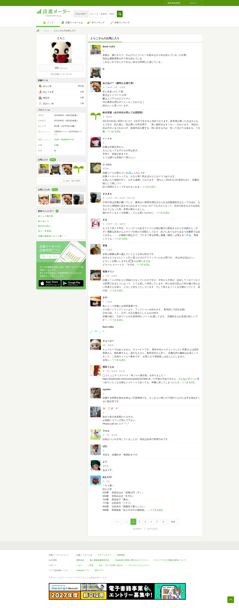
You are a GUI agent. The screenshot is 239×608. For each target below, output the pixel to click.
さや (105, 297)
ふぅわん (107, 164)
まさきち (107, 193)
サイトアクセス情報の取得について (170, 560)
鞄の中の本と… (45, 226)
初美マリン (108, 271)
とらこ (46, 30)
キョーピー (108, 341)
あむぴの (107, 477)
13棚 (56, 145)
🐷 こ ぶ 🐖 (110, 408)
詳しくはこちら (49, 256)
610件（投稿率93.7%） (64, 139)
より (105, 461)
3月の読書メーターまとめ (61, 74)
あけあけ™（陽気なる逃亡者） (119, 83)
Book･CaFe (109, 46)
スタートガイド (105, 555)
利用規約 (121, 555)
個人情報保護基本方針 (100, 560)
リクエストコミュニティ (139, 565)
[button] (120, 14)
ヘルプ (79, 565)
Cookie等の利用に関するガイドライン (132, 560)
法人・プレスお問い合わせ (111, 565)
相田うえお (108, 367)
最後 (173, 522)
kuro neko (108, 327)
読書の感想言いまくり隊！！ (52, 236)
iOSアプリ (99, 570)
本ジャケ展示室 (45, 216)
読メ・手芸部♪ (45, 231)
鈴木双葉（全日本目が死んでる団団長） (123, 112)
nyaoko (107, 389)
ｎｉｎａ (107, 138)
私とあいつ (43, 221)
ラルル (106, 430)
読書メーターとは (84, 555)
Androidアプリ (82, 570)
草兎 (105, 245)
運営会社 (80, 560)
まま (106, 219)
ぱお (105, 446)
